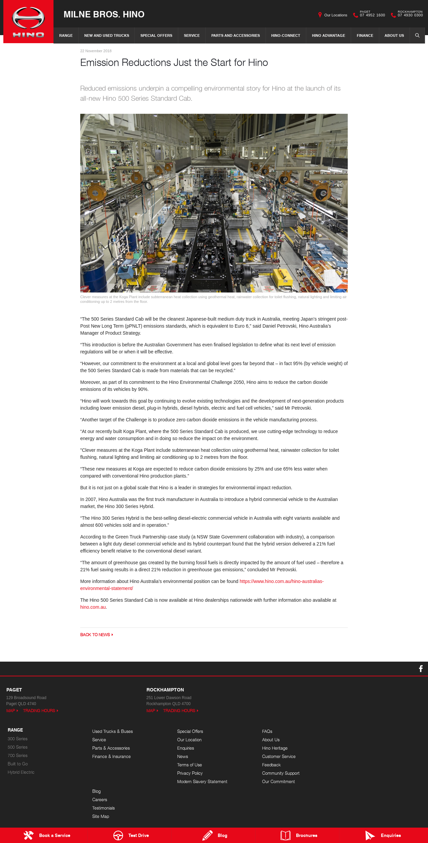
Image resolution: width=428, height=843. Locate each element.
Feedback (270, 764)
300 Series (17, 738)
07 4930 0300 (409, 15)
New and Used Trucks (106, 35)
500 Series (17, 747)
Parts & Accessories (111, 748)
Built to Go (18, 763)
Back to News (95, 635)
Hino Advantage (328, 35)
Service (192, 35)
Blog (350, 731)
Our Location (189, 739)
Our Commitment (277, 781)
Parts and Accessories (235, 35)
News (182, 756)
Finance (365, 35)
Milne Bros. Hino (104, 14)
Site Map (354, 756)
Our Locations (335, 15)
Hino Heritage (274, 748)
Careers (353, 739)
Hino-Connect (285, 35)
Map (10, 710)
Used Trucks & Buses (112, 731)
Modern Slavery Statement (202, 781)
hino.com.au (93, 607)
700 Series (17, 755)
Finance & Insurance (111, 756)
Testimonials (357, 748)
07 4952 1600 (371, 15)
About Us (394, 35)
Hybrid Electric (21, 772)
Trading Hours (39, 710)
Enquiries (185, 748)
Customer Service (278, 756)
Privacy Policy (189, 773)
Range (66, 35)
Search (415, 35)
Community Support (280, 773)
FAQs (266, 731)
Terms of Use (189, 764)
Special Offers (156, 35)
